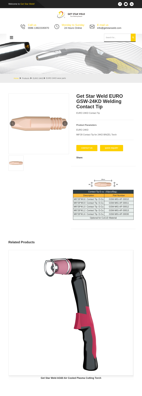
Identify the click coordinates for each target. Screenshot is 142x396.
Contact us (86, 148)
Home (17, 78)
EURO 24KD (39, 78)
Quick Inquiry (111, 148)
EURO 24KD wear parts (56, 78)
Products (27, 78)
